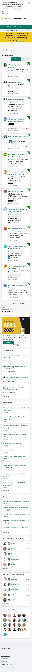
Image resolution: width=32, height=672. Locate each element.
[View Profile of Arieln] (14, 200)
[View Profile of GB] (10, 233)
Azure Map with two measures (12, 443)
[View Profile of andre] (23, 128)
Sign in (15, 26)
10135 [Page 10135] (15, 304)
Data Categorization (15, 82)
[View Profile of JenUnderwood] (12, 277)
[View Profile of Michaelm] (12, 214)
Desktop (5, 412)
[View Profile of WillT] (14, 91)
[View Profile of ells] (10, 70)
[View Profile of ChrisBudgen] (12, 271)
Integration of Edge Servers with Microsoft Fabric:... (14, 388)
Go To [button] (26, 26)
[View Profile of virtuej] (16, 124)
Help (20, 26)
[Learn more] (8, 342)
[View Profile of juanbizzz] (17, 237)
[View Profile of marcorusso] (13, 257)
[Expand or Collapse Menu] (2, 23)
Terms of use (4, 658)
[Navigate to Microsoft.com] (6, 18)
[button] (16, 59)
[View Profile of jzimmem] (11, 159)
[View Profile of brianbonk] (12, 251)
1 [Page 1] (6, 304)
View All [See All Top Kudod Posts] (6, 532)
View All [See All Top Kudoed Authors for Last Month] (6, 604)
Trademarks (4, 661)
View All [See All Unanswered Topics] (6, 396)
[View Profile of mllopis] (15, 110)
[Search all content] (18, 30)
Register (9, 26)
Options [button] (25, 59)
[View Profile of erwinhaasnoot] (13, 177)
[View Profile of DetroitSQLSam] (17, 220)
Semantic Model (8, 450)
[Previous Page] (3, 304)
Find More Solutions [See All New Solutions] (6, 490)
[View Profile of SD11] (10, 290)
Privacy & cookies (5, 656)
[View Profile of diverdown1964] (16, 194)
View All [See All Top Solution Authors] (6, 568)
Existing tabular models (16, 191)
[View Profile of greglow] (14, 141)
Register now (20, 41)
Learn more (5, 13)
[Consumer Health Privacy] (16, 667)
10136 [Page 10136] (22, 304)
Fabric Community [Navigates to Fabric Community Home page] (19, 18)
